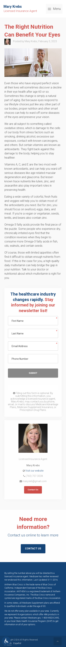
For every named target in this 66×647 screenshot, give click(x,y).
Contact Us (33, 490)
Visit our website (34, 470)
